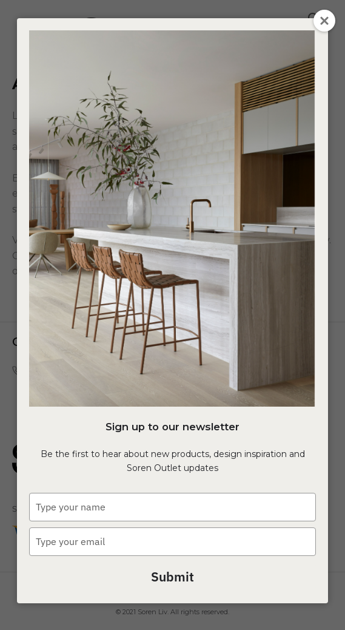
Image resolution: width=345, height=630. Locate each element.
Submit (172, 576)
